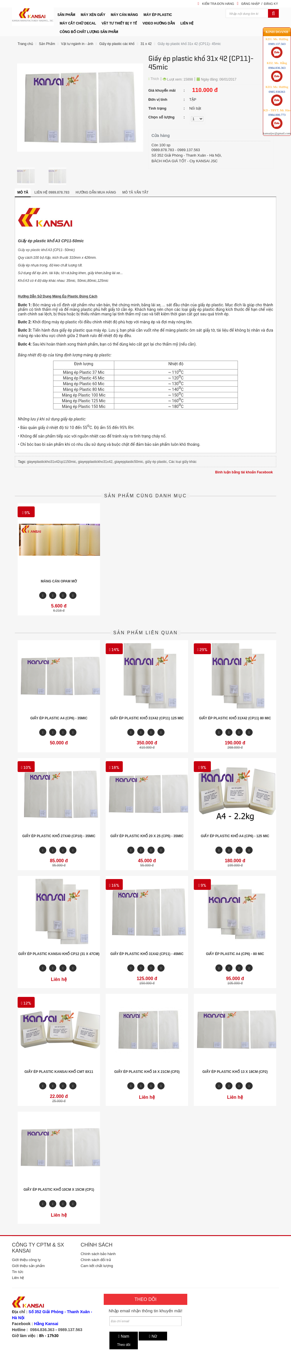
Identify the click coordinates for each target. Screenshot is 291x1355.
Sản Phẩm (47, 44)
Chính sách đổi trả (96, 1260)
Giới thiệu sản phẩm (28, 1266)
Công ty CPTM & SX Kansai (38, 1248)
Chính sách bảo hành (98, 1254)
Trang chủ (25, 44)
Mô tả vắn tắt (135, 192)
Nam (123, 1336)
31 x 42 (145, 44)
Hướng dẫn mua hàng (96, 192)
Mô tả (22, 192)
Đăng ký (271, 3)
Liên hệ (18, 1278)
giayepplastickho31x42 (95, 462)
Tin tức (17, 1272)
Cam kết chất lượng (97, 1266)
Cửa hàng (160, 135)
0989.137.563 (70, 1329)
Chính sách (97, 1245)
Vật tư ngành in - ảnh (77, 44)
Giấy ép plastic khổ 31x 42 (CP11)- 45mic (189, 44)
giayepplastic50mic (129, 462)
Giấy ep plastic (29, 250)
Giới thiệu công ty (26, 1260)
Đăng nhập (250, 3)
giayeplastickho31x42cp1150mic (51, 462)
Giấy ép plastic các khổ (116, 44)
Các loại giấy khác (183, 462)
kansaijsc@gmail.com (277, 122)
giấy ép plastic (156, 462)
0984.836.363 (42, 1329)
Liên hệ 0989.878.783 (51, 192)
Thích (153, 79)
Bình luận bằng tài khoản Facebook (244, 472)
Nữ (153, 1336)
